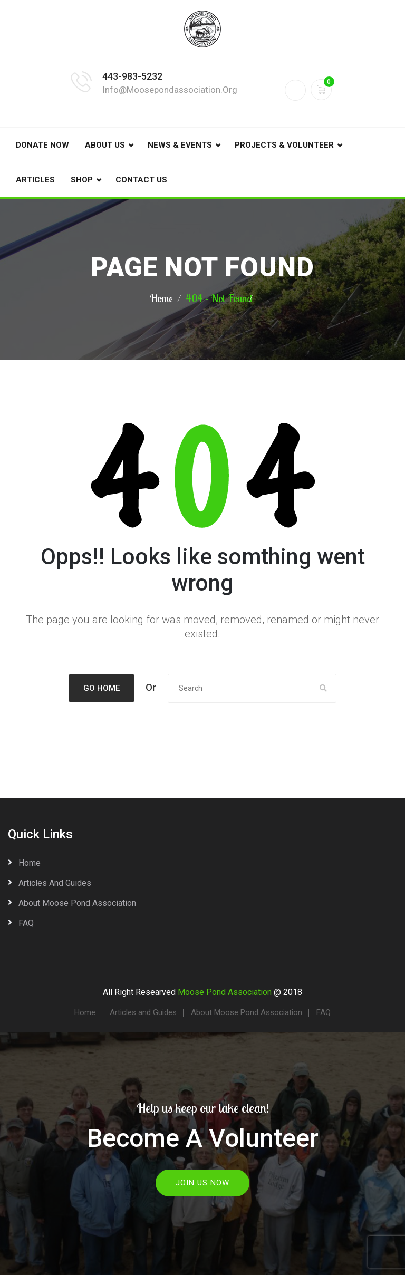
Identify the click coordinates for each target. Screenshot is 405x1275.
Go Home (101, 688)
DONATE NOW (42, 145)
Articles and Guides (54, 883)
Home (161, 298)
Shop (82, 180)
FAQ (26, 923)
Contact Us (141, 180)
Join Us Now (202, 1182)
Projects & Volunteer (284, 145)
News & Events (180, 145)
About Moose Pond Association (77, 903)
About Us (105, 145)
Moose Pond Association (225, 992)
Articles (35, 180)
